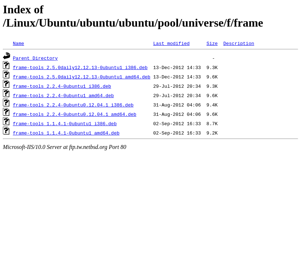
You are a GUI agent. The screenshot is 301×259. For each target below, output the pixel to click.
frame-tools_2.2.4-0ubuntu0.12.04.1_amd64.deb (74, 114)
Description (238, 43)
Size (212, 43)
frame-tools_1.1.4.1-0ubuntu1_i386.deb (65, 123)
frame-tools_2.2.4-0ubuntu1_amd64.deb (63, 95)
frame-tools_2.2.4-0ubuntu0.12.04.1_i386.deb (73, 104)
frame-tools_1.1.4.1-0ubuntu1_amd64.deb (66, 133)
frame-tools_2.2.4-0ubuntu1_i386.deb (62, 86)
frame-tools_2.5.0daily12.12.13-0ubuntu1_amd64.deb (81, 76)
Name (18, 43)
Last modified (171, 43)
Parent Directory (35, 58)
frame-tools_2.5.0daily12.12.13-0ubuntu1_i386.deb (80, 67)
